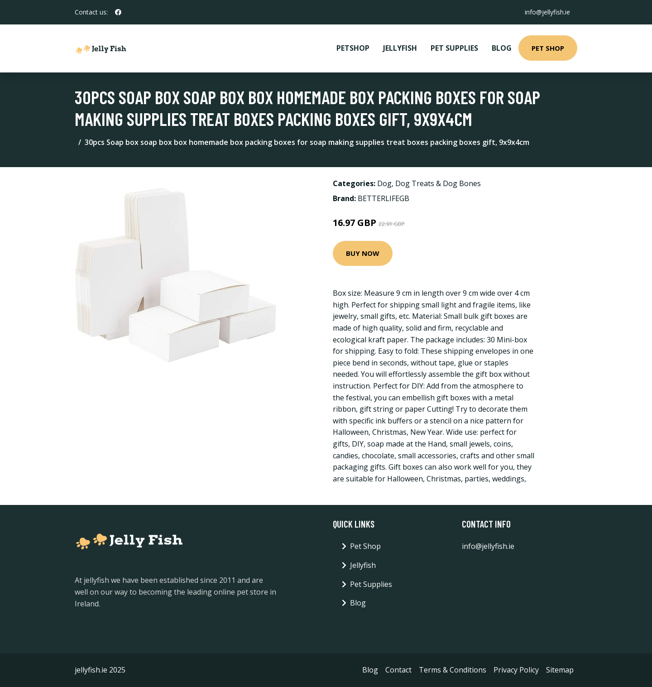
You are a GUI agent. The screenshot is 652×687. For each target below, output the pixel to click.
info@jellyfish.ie (547, 12)
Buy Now (362, 253)
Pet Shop (548, 48)
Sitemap (560, 670)
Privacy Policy (516, 670)
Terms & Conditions (452, 670)
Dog (384, 183)
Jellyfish (400, 48)
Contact (398, 670)
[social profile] (118, 12)
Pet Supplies (454, 48)
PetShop (352, 48)
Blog (502, 48)
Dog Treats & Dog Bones (438, 183)
